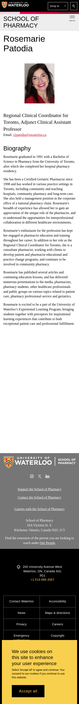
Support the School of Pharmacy (40, 489)
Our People (47, 543)
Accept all (28, 691)
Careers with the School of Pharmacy (39, 509)
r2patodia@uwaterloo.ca (29, 135)
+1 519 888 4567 (42, 579)
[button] (58, 6)
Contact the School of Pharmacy (39, 497)
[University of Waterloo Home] (15, 6)
